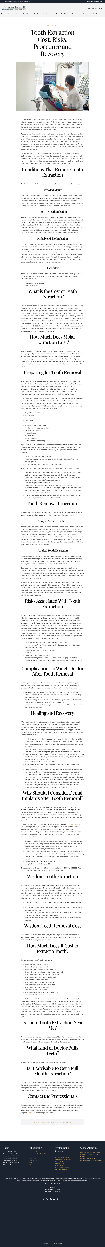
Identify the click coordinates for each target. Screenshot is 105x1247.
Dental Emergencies (34, 1160)
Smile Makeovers (59, 1163)
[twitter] (47, 1199)
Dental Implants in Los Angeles (63, 1155)
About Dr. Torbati (34, 1152)
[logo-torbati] (14, 6)
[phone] (61, 1199)
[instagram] (51, 1199)
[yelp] (58, 1199)
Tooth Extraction (52, 25)
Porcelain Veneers (60, 1161)
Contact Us (32, 1162)
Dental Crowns (59, 1165)
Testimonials (32, 1158)
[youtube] (54, 1199)
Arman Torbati (74, 824)
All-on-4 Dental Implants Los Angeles (91, 1160)
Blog (30, 1164)
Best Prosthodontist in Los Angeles (90, 1152)
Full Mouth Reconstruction (62, 1157)
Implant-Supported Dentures (63, 1159)
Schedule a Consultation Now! (94, 1)
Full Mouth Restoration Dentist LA (89, 1158)
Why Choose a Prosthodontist (37, 1154)
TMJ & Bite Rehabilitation (62, 1167)
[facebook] (44, 1199)
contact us (31, 1113)
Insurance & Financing (35, 1156)
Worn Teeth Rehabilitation (62, 1169)
